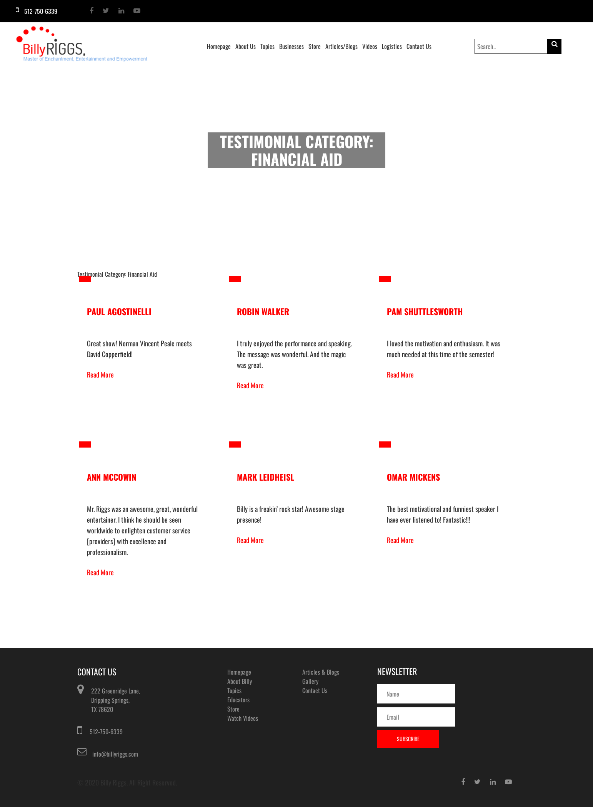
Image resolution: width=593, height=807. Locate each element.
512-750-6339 (106, 731)
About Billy (239, 681)
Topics (267, 46)
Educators (238, 699)
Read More (100, 374)
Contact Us (418, 46)
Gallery (310, 681)
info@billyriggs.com (115, 754)
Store (314, 46)
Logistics (392, 46)
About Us (245, 46)
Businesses (291, 46)
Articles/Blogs (341, 46)
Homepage (219, 46)
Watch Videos (242, 718)
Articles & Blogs (320, 672)
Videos (369, 46)
